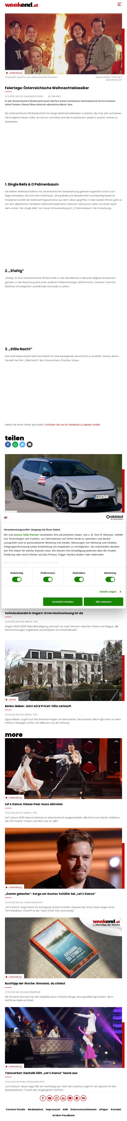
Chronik (12, 699)
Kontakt (116, 1109)
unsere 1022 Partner (26, 534)
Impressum (53, 1109)
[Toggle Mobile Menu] (119, 4)
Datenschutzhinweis (83, 1109)
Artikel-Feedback (63, 1115)
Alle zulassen (103, 601)
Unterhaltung (15, 73)
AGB (65, 1109)
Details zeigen (108, 591)
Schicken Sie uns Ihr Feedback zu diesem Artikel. (72, 424)
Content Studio (15, 1109)
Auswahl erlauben (62, 601)
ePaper (103, 1109)
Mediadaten (35, 1109)
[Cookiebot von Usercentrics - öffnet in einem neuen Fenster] (108, 517)
